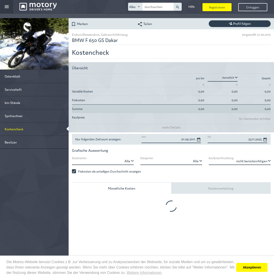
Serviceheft (13, 89)
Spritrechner (14, 116)
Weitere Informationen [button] (144, 273)
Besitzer (11, 142)
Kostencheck (14, 129)
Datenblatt (12, 76)
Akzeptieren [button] (252, 267)
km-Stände (12, 102)
